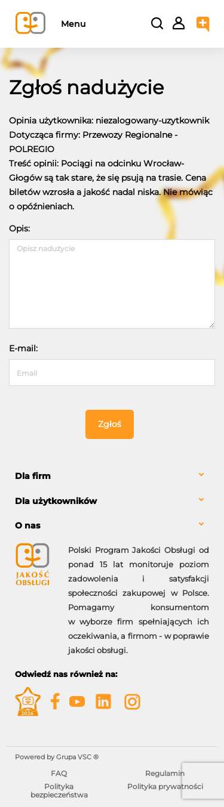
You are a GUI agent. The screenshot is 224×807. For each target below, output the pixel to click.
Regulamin (165, 773)
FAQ (59, 773)
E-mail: (23, 348)
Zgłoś (109, 424)
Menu (73, 23)
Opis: (19, 228)
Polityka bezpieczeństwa (59, 790)
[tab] (112, 476)
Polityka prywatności (165, 786)
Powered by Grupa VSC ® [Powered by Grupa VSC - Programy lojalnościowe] (57, 757)
